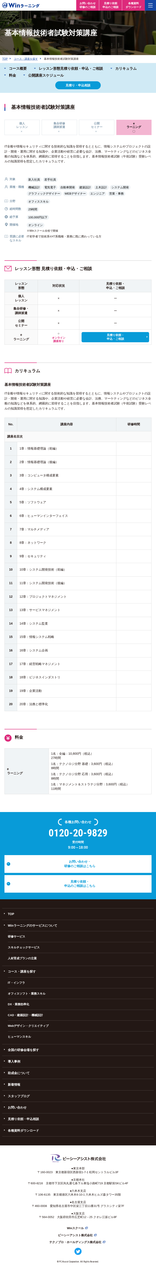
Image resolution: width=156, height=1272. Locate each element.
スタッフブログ (19, 1096)
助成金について (19, 1073)
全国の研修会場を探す (23, 1050)
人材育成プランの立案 (22, 958)
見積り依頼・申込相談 (23, 1119)
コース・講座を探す (22, 971)
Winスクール (75, 1228)
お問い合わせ (17, 1107)
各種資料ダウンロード (23, 1130)
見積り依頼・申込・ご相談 (115, 336)
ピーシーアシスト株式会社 (75, 1235)
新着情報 (14, 1084)
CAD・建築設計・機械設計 (25, 1015)
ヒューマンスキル (19, 1036)
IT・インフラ (16, 982)
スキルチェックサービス (24, 947)
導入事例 (14, 1061)
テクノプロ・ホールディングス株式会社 (75, 1242)
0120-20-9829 (78, 833)
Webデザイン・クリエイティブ (28, 1025)
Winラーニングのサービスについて (32, 925)
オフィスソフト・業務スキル (26, 993)
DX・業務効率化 (18, 1004)
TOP (11, 914)
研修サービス (16, 936)
